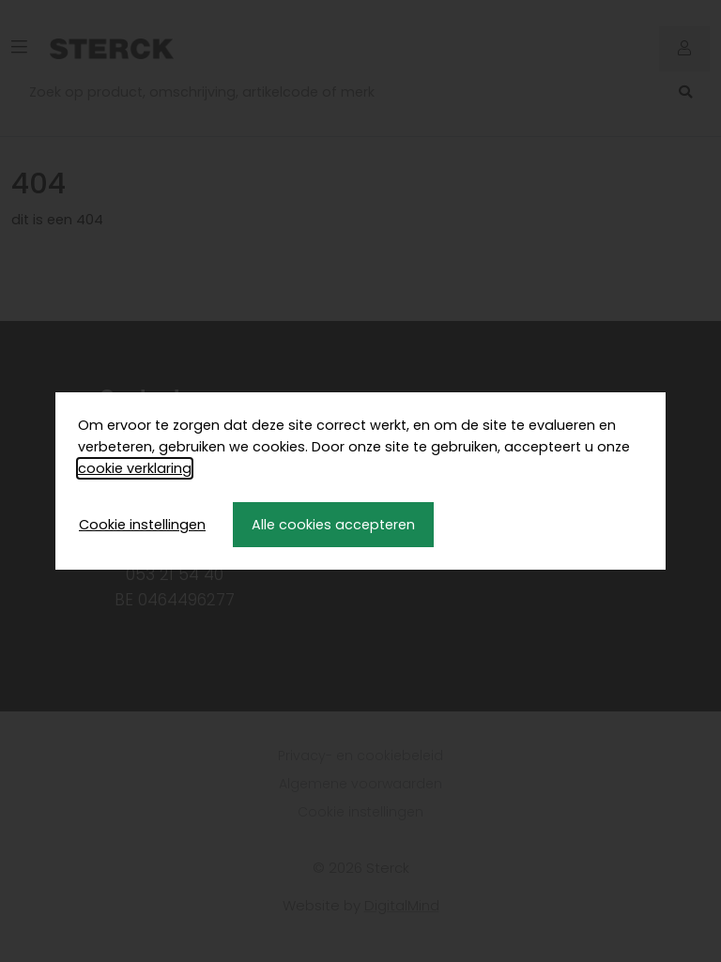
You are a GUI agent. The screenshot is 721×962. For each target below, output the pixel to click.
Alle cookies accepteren (333, 524)
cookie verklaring (135, 468)
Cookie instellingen (142, 524)
